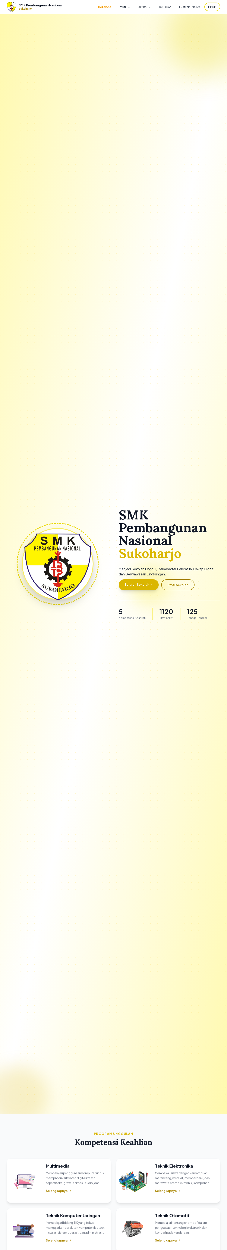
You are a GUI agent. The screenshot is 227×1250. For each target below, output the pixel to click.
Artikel (145, 7)
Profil (125, 7)
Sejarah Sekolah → (139, 584)
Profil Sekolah (178, 585)
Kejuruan (165, 7)
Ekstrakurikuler (189, 7)
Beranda (104, 7)
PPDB (212, 7)
